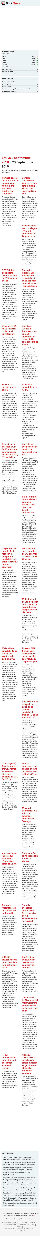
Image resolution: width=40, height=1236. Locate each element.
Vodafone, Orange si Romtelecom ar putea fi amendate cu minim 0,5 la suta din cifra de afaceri (30, 335)
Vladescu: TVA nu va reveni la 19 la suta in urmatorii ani (9, 330)
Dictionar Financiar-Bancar (20, 82)
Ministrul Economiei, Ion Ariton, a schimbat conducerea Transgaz (29, 815)
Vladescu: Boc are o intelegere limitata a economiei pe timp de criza (29, 230)
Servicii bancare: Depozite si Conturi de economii (20, 89)
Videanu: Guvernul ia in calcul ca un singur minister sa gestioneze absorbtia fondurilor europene (29, 1064)
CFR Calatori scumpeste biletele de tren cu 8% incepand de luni (9, 275)
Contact (24, 1222)
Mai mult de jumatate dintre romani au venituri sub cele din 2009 (9, 653)
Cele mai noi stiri (11, 1219)
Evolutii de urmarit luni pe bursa (9, 387)
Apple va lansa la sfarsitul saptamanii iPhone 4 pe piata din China (9, 858)
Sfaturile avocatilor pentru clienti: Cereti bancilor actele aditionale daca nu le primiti (29, 913)
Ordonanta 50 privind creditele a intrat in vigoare (30, 857)
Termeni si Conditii (20, 1231)
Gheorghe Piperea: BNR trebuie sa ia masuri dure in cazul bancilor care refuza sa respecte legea (29, 278)
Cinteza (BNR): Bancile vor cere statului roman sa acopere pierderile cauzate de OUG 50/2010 (10, 771)
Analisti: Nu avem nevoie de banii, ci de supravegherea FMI (29, 449)
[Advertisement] (20, 28)
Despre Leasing (20, 86)
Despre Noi (32, 1222)
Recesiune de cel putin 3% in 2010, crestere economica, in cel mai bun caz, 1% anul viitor (10, 451)
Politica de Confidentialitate (25, 1229)
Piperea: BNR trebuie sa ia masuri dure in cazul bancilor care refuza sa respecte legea (29, 655)
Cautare (31, 1219)
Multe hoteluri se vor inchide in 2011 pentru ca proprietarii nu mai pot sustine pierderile (30, 606)
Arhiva (6, 158)
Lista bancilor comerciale (20, 91)
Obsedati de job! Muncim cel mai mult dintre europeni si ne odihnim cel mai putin (30, 1004)
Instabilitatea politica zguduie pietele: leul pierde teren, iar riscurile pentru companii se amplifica (18, 1169)
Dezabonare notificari (10, 1224)
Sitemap (19, 1226)
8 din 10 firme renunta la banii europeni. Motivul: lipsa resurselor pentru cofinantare (29, 504)
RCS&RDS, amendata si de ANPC (29, 387)
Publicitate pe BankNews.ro (26, 1224)
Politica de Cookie (10, 1229)
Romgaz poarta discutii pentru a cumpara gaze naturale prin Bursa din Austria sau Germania (10, 186)
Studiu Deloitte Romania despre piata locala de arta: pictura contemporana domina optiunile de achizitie (19, 1194)
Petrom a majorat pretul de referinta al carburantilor (9, 909)
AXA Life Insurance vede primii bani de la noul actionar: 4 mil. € (9, 962)
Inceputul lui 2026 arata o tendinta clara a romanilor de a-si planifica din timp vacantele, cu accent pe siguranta (19, 1179)
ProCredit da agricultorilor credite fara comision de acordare (28, 962)
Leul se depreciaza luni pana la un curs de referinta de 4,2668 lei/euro (29, 768)
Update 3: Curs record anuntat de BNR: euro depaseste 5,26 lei (16, 1174)
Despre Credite (20, 84)
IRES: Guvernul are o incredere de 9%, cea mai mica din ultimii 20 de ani (29, 553)
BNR (33, 1215)
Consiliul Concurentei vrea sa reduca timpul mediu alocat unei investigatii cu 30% (29, 186)
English (20, 1219)
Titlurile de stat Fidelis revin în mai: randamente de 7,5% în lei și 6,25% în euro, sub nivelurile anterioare (19, 1163)
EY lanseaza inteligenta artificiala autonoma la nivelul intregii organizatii (20, 1204)
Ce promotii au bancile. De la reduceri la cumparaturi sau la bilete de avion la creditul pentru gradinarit (10, 557)
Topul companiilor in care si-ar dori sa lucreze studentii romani (9, 1061)
